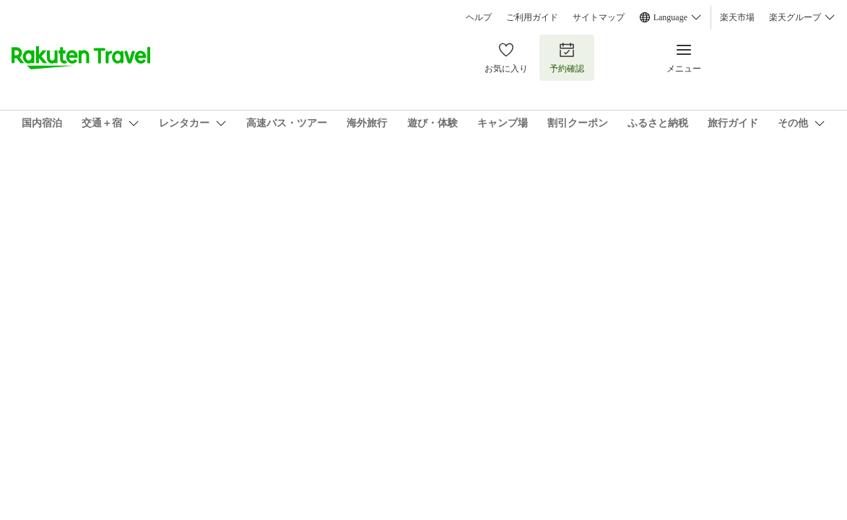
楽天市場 (737, 17)
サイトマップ (599, 17)
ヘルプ (479, 17)
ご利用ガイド (532, 17)
